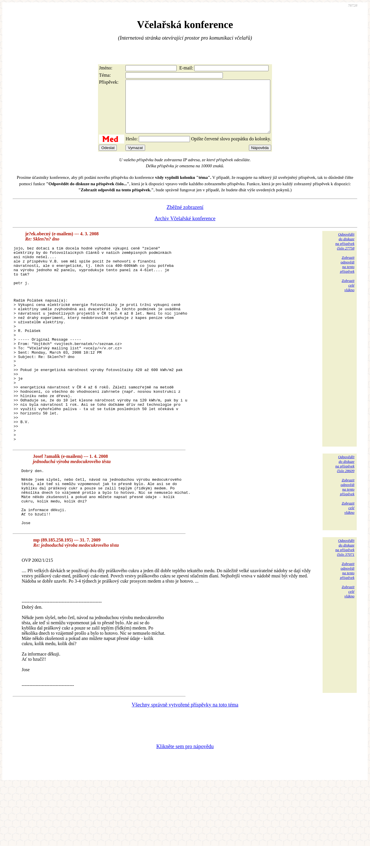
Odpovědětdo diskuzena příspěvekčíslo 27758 (344, 252)
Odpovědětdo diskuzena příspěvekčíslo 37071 (344, 608)
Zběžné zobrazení (184, 218)
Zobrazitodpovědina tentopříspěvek (347, 275)
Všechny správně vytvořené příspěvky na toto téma (185, 765)
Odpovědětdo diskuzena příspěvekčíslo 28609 (344, 513)
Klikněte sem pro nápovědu (185, 807)
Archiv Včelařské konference (185, 229)
